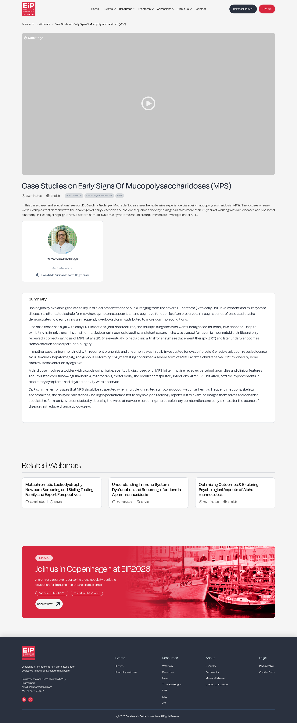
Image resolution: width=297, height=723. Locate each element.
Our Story (211, 666)
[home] (33, 9)
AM (164, 703)
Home (95, 9)
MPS (164, 690)
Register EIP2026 (243, 9)
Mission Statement (216, 678)
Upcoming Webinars (126, 672)
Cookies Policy (267, 672)
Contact (201, 9)
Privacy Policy (266, 666)
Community (212, 672)
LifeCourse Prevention (217, 684)
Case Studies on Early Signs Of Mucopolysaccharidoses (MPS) (90, 24)
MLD (164, 697)
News (165, 678)
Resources (125, 9)
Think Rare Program (172, 684)
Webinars (44, 24)
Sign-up (267, 9)
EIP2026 (119, 666)
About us (183, 9)
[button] (109, 9)
